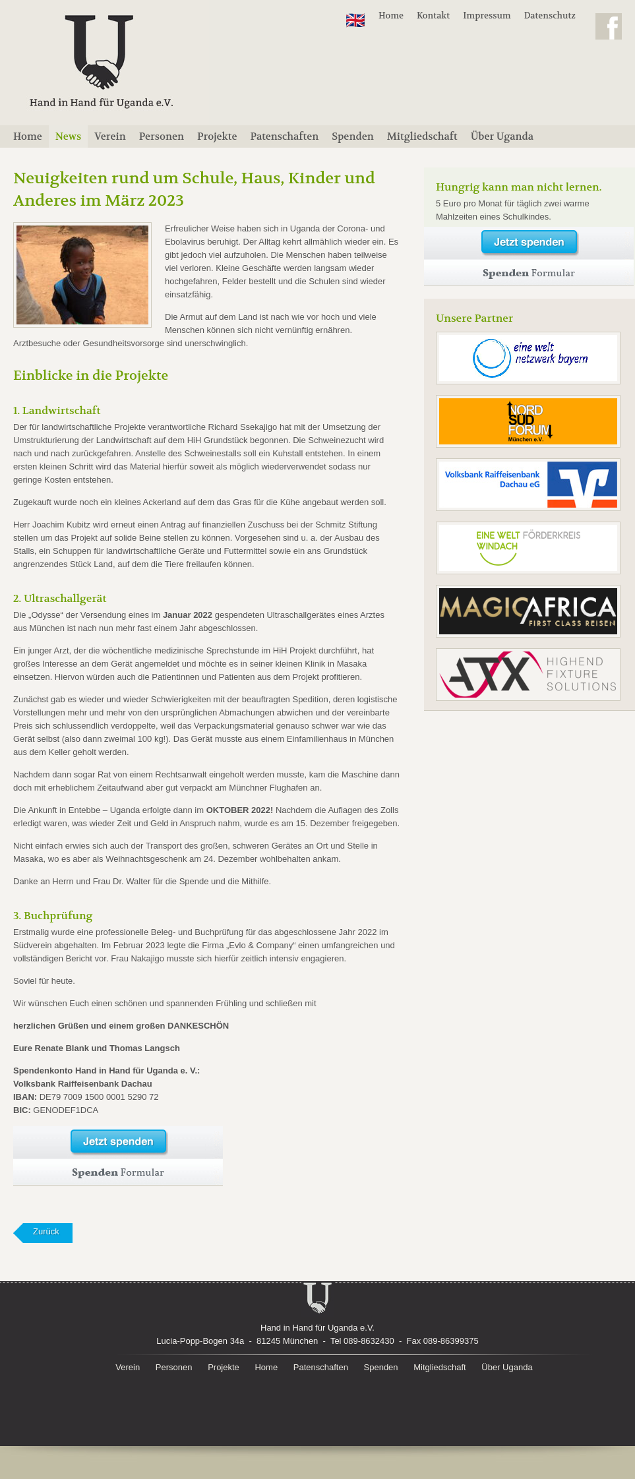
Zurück (46, 1231)
